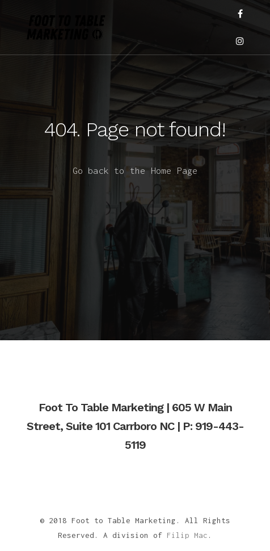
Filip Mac (187, 535)
